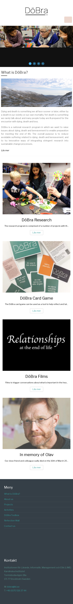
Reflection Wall (11, 520)
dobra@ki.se (13, 586)
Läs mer (36, 232)
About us (8, 499)
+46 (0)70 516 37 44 (16, 590)
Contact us (9, 526)
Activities (9, 510)
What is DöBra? (14, 72)
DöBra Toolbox (11, 515)
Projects (8, 504)
